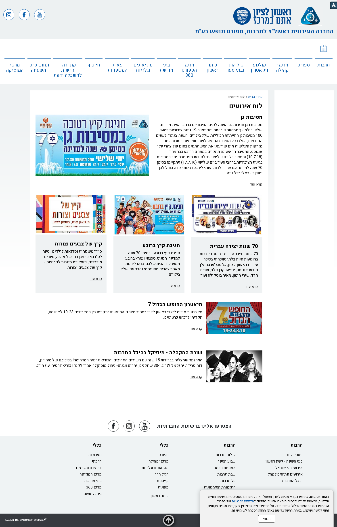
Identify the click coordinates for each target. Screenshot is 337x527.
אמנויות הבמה (225, 468)
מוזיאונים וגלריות (143, 68)
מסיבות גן (251, 117)
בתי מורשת (166, 68)
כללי (164, 445)
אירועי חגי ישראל (289, 468)
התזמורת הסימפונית (220, 487)
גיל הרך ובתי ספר (235, 68)
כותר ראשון (212, 68)
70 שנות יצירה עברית (234, 246)
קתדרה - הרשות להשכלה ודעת (68, 70)
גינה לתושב (93, 494)
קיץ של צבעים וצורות (78, 244)
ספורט (303, 65)
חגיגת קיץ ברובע (161, 245)
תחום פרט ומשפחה (39, 68)
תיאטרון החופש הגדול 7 (175, 304)
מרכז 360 (94, 487)
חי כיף (93, 65)
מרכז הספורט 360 (189, 70)
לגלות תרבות (226, 455)
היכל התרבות (292, 481)
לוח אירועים (245, 106)
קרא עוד (256, 184)
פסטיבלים (295, 455)
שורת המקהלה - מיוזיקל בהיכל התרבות (158, 352)
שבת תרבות (226, 474)
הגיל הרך (162, 474)
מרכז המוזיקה (91, 474)
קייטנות (163, 481)
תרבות (323, 65)
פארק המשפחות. (117, 68)
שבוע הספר (227, 461)
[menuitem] (324, 61)
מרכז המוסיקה (15, 68)
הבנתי (266, 518)
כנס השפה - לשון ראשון (284, 461)
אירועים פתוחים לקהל (285, 474)
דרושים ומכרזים (89, 468)
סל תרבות (228, 481)
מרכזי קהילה (282, 68)
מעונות (163, 487)
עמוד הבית (255, 96)
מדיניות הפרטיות (243, 501)
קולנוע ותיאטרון (259, 68)
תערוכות (95, 455)
